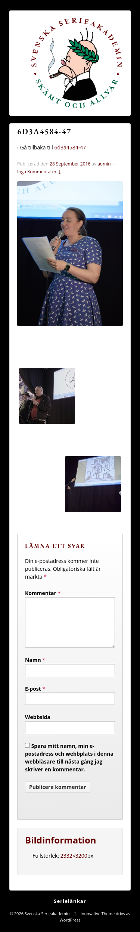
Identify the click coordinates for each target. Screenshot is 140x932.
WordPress (70, 929)
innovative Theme (98, 922)
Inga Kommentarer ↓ (39, 171)
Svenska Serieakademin (47, 922)
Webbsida (37, 726)
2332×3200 (73, 864)
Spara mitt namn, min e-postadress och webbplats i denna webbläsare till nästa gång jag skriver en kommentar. (69, 766)
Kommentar (42, 593)
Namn (33, 668)
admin (104, 164)
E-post (33, 697)
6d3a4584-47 (70, 147)
